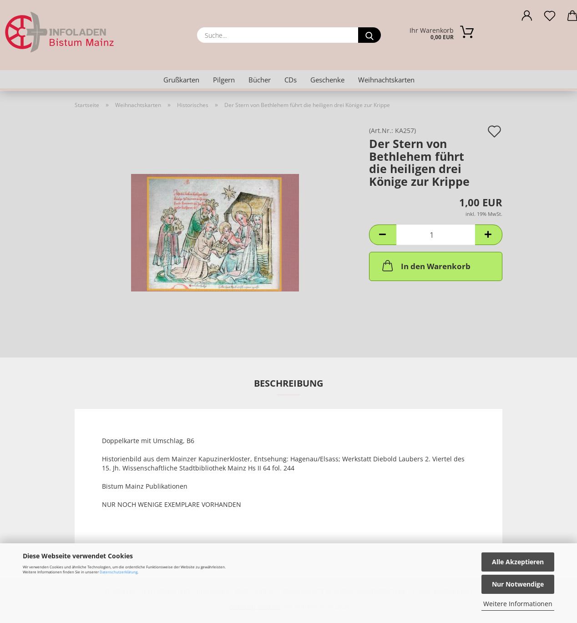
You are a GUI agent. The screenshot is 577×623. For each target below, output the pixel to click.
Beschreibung (288, 383)
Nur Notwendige (518, 584)
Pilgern (224, 79)
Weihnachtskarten (386, 79)
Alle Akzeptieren (518, 561)
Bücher (259, 79)
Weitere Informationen (517, 603)
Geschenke (327, 79)
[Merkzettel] (549, 18)
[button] (527, 18)
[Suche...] (369, 35)
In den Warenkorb (425, 265)
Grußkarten (181, 79)
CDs (290, 79)
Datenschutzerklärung (118, 571)
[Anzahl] (435, 235)
